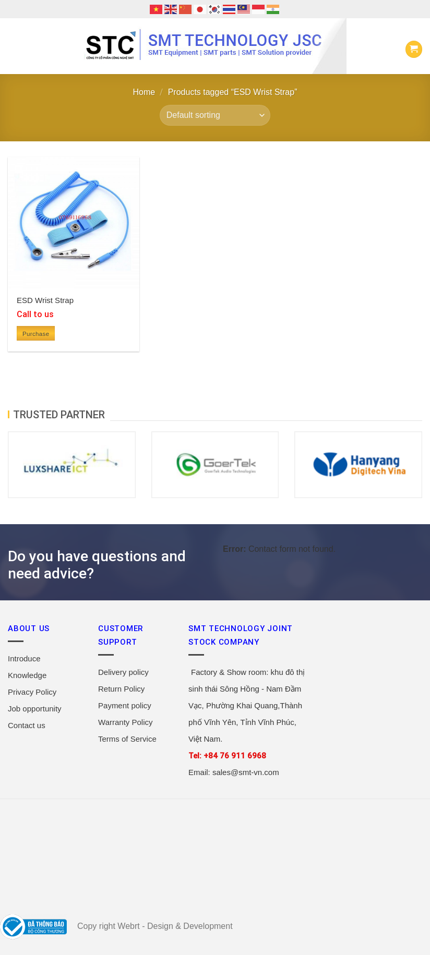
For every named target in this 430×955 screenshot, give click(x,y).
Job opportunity (35, 708)
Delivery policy (123, 672)
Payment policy (124, 705)
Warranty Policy (125, 722)
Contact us (26, 725)
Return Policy (121, 688)
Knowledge (27, 675)
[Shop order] (215, 115)
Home (144, 92)
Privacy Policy (32, 691)
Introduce (24, 658)
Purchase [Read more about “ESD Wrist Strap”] (35, 334)
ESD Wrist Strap (45, 300)
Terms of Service (127, 738)
